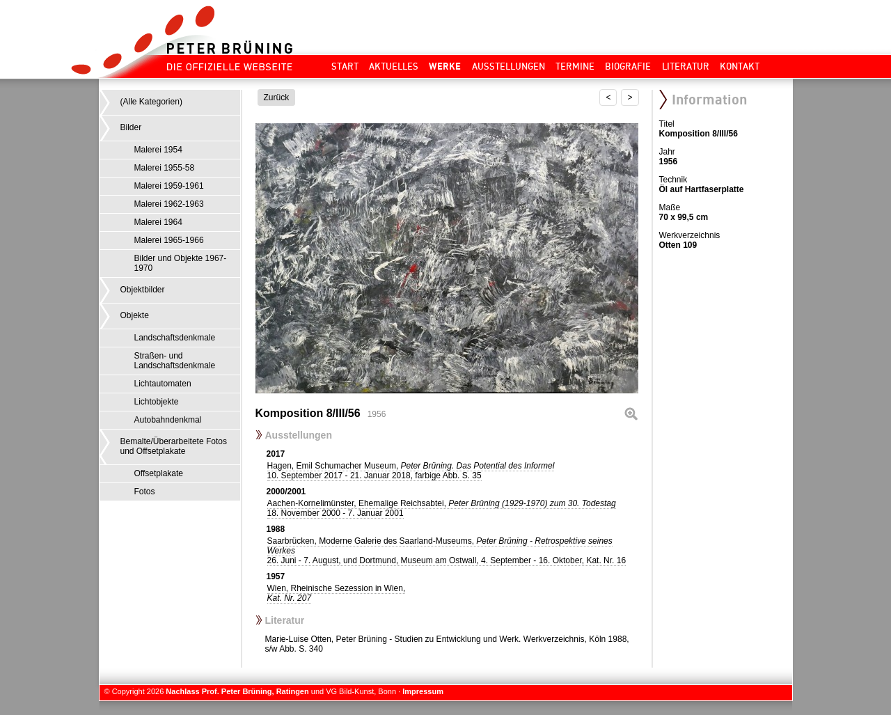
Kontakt (739, 66)
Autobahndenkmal (168, 420)
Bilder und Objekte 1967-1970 (180, 263)
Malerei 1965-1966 (169, 240)
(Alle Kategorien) (151, 102)
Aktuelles (393, 66)
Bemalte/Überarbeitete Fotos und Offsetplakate (173, 446)
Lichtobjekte (156, 402)
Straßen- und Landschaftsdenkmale (175, 360)
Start (344, 66)
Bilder (131, 127)
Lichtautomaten (162, 383)
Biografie (628, 66)
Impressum (422, 691)
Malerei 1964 (158, 222)
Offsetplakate (159, 473)
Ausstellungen (508, 66)
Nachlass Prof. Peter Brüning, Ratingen (237, 691)
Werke (445, 66)
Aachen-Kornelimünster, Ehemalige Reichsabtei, (441, 508)
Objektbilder (142, 289)
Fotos (144, 491)
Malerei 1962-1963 (169, 204)
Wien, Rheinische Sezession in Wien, (336, 593)
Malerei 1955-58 (164, 168)
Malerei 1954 (158, 150)
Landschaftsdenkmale (175, 338)
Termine (574, 66)
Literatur (685, 66)
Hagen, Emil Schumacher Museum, (411, 470)
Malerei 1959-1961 (169, 186)
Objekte (134, 315)
